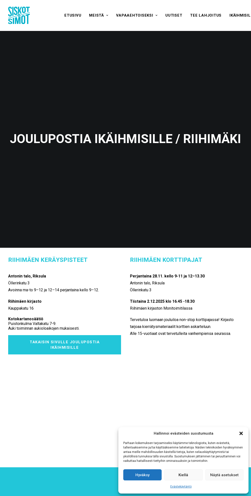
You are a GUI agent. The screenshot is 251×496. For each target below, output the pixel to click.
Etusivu (72, 15)
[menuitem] (73, 15)
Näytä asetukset (224, 475)
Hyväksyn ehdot (110, 422)
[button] (241, 433)
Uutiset (173, 15)
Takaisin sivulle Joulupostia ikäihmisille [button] (65, 252)
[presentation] (161, 422)
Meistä (98, 15)
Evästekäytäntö (181, 486)
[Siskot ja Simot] (19, 15)
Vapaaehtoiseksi (136, 15)
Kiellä (183, 475)
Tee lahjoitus (206, 15)
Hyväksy (142, 475)
